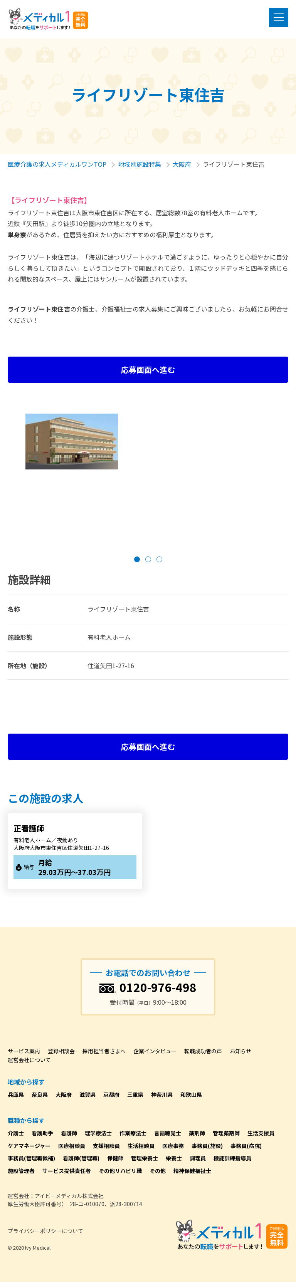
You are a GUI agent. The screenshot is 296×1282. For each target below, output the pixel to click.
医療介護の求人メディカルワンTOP (57, 164)
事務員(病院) (246, 1146)
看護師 (69, 1133)
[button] (137, 559)
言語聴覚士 (167, 1133)
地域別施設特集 (139, 164)
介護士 (16, 1133)
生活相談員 (141, 1146)
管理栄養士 (144, 1158)
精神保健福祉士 (192, 1171)
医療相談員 (71, 1146)
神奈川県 (162, 1094)
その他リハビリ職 (120, 1171)
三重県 (135, 1094)
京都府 (111, 1094)
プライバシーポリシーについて (45, 1231)
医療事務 (173, 1146)
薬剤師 (197, 1133)
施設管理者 (21, 1171)
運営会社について (29, 1060)
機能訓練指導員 (232, 1158)
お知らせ (240, 1051)
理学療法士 (98, 1133)
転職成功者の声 (203, 1051)
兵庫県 (16, 1094)
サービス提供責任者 (66, 1171)
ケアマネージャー (29, 1146)
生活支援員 (260, 1133)
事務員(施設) (207, 1146)
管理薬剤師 (226, 1133)
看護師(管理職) (81, 1158)
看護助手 (42, 1133)
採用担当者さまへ (104, 1051)
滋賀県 (87, 1094)
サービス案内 (24, 1051)
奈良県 (40, 1094)
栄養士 (174, 1158)
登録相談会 (61, 1051)
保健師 (115, 1158)
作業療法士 (132, 1133)
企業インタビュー (155, 1051)
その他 (158, 1171)
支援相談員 (106, 1146)
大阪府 (182, 164)
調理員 (198, 1158)
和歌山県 (191, 1094)
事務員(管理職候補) (31, 1158)
